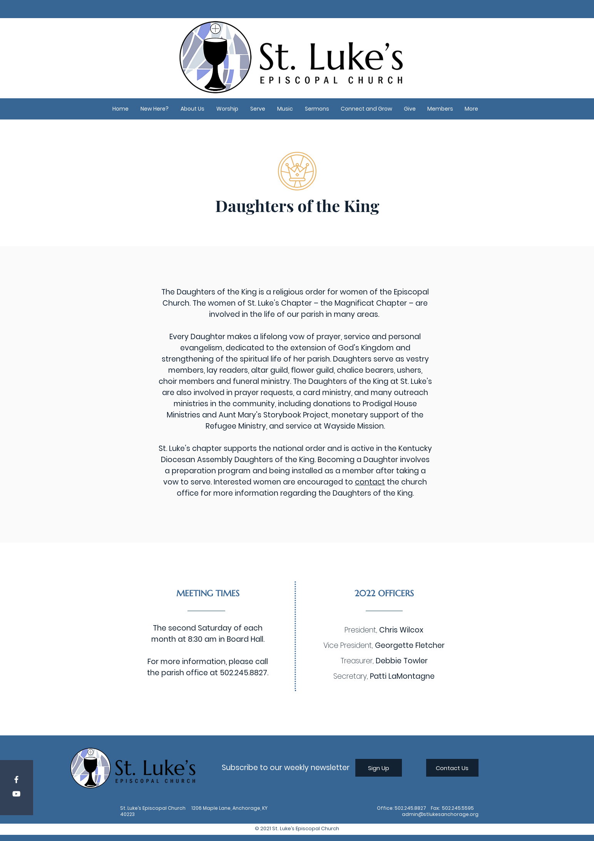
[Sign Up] (378, 768)
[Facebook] (16, 779)
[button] (155, 108)
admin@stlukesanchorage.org (440, 814)
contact (370, 482)
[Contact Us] (452, 768)
